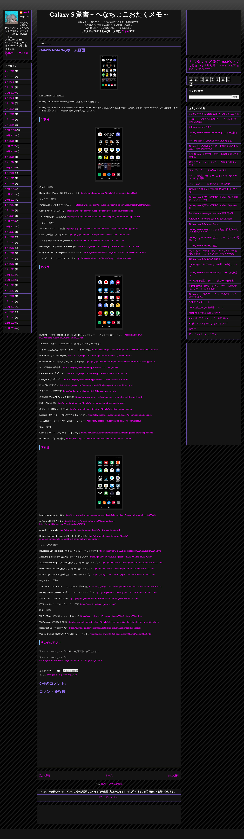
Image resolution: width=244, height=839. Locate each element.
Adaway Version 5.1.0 (200, 127)
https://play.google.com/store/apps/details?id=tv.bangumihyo (91, 367)
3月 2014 (9, 215)
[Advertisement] (98, 813)
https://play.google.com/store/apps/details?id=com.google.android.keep (100, 211)
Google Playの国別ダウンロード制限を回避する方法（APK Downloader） (213, 147)
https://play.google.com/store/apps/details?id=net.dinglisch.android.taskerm (104, 598)
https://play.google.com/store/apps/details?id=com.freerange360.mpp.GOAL (120, 361)
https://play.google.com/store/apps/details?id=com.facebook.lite (97, 373)
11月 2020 (10, 92)
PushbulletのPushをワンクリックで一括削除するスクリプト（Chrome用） (213, 287)
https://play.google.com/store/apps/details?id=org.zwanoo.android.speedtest (104, 628)
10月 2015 (10, 167)
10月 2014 (10, 199)
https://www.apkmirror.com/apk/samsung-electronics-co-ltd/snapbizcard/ (108, 397)
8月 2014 (9, 205)
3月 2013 (9, 264)
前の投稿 (173, 775)
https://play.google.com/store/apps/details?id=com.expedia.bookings (120, 415)
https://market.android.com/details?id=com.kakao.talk (99, 240)
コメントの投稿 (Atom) (112, 784)
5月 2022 (9, 76)
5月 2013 (9, 253)
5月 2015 (9, 183)
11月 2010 (10, 328)
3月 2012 (9, 301)
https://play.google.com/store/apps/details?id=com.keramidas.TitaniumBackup (125, 586)
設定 (75, 675)
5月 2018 (9, 141)
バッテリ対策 (206, 65)
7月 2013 (9, 242)
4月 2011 (9, 312)
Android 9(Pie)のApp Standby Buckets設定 (210, 218)
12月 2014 (10, 189)
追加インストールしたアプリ (204, 334)
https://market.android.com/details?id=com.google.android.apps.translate (91, 403)
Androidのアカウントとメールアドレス (209, 318)
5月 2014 (9, 210)
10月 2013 (10, 226)
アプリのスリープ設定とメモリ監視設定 (209, 183)
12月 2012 (10, 274)
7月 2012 (9, 285)
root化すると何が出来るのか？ (204, 313)
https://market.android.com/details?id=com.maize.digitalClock (108, 193)
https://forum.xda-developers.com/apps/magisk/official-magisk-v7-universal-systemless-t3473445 (110, 515)
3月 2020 (9, 98)
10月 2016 (10, 151)
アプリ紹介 (52, 675)
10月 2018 (10, 135)
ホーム (109, 775)
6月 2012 (9, 290)
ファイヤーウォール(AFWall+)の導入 (207, 170)
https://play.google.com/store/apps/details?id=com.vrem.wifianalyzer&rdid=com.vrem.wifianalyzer (113, 622)
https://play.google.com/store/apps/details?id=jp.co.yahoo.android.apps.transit (103, 216)
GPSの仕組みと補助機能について (206, 307)
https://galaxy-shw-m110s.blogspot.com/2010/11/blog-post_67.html (70, 660)
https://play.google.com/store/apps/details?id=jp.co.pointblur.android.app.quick (97, 385)
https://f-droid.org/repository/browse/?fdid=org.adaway (89, 521)
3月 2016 (9, 162)
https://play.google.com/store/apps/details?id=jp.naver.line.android (99, 234)
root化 (227, 62)
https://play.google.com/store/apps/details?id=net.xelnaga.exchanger (101, 409)
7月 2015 (9, 178)
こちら (125, 31)
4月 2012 (9, 296)
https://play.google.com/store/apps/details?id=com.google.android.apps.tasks (102, 228)
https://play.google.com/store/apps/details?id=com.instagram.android (96, 379)
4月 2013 (9, 258)
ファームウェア (226, 65)
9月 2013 (9, 231)
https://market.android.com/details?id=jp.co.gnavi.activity (89, 391)
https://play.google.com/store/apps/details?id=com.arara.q (114, 421)
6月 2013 (9, 248)
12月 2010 (10, 322)
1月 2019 (9, 124)
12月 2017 (10, 146)
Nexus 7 (208, 69)
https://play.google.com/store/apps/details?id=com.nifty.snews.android (125, 349)
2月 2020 (9, 103)
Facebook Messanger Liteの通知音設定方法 (211, 213)
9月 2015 (9, 173)
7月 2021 (9, 87)
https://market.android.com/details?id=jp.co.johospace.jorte (103, 258)
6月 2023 (9, 71)
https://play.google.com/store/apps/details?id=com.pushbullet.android (98, 438)
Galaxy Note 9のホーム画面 (203, 245)
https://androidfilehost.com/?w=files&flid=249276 (62, 524)
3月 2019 (9, 114)
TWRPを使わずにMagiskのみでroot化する (210, 140)
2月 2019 (9, 119)
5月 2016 (9, 157)
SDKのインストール (199, 302)
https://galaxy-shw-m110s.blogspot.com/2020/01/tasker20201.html (114, 252)
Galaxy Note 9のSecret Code (203, 224)
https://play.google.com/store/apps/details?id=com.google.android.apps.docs (117, 432)
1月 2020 (9, 108)
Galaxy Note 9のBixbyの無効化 (204, 259)
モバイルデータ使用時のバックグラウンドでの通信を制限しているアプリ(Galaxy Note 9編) (213, 252)
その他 (201, 69)
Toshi (26, 12)
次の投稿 (44, 775)
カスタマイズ (65, 675)
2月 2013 (9, 269)
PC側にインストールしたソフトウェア (209, 323)
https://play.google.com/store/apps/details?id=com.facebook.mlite (108, 246)
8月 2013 (9, 237)
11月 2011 (10, 306)
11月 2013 (10, 221)
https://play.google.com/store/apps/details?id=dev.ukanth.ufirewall (89, 530)
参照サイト (194, 329)
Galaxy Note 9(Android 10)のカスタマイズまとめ (214, 113)
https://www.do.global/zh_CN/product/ (97, 604)
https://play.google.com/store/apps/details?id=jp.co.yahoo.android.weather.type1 (112, 205)
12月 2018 (10, 130)
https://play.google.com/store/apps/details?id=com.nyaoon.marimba (99, 355)
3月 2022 (9, 82)
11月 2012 (10, 280)
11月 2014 (10, 194)
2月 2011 (9, 317)
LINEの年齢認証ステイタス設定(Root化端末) (212, 280)
